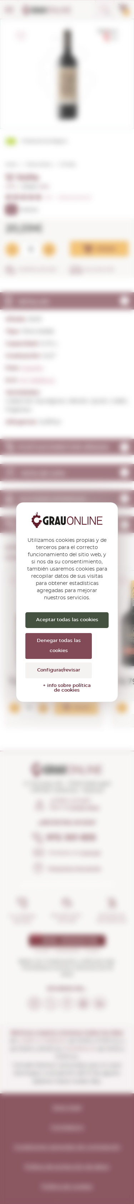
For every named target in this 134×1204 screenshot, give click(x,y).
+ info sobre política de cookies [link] (67, 688)
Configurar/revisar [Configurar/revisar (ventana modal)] (58, 670)
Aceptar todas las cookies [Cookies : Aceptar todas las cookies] (67, 620)
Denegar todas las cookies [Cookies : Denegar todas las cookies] (59, 645)
